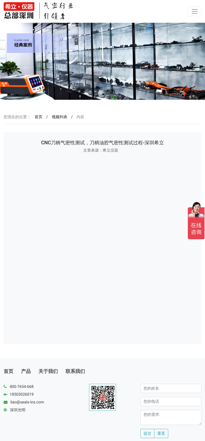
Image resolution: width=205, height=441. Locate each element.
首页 (38, 117)
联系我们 (75, 371)
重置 (161, 433)
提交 (147, 433)
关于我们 (48, 371)
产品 (26, 371)
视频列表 (59, 117)
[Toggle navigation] (194, 11)
